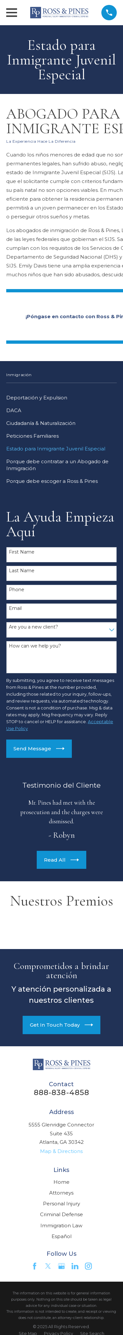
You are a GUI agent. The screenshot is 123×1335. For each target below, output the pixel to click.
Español (61, 1236)
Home (61, 1182)
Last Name (21, 571)
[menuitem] (61, 397)
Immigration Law (61, 1225)
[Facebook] (34, 1266)
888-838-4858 (62, 1092)
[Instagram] (88, 1266)
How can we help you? (35, 646)
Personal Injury (61, 1203)
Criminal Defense (61, 1214)
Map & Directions (61, 1151)
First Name (21, 552)
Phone (16, 590)
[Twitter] (48, 1266)
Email (15, 608)
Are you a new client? (33, 627)
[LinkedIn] (75, 1266)
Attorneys (61, 1193)
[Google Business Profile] (61, 1266)
